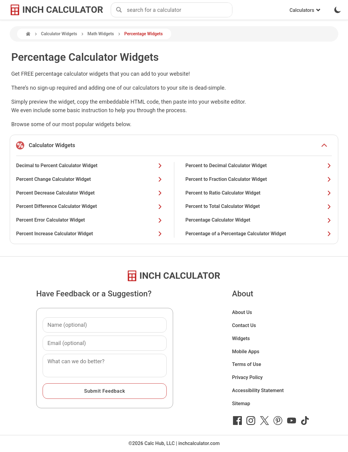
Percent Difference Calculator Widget (89, 206)
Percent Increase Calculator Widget (89, 233)
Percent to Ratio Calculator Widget (259, 193)
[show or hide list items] (324, 145)
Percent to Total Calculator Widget (259, 206)
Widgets (241, 338)
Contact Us (244, 325)
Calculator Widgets (59, 33)
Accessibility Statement (258, 390)
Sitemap (241, 403)
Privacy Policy (247, 377)
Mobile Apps (245, 351)
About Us (242, 312)
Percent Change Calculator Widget (89, 179)
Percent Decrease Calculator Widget (89, 193)
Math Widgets (101, 33)
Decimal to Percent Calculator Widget (89, 165)
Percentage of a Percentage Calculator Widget (259, 233)
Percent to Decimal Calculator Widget (259, 165)
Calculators (305, 10)
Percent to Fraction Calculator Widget (259, 179)
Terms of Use (246, 364)
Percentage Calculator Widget (259, 220)
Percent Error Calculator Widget (89, 220)
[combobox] (179, 10)
